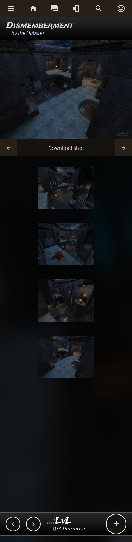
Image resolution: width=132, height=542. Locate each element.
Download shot (66, 147)
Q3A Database (68, 528)
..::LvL (59, 521)
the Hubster (31, 32)
